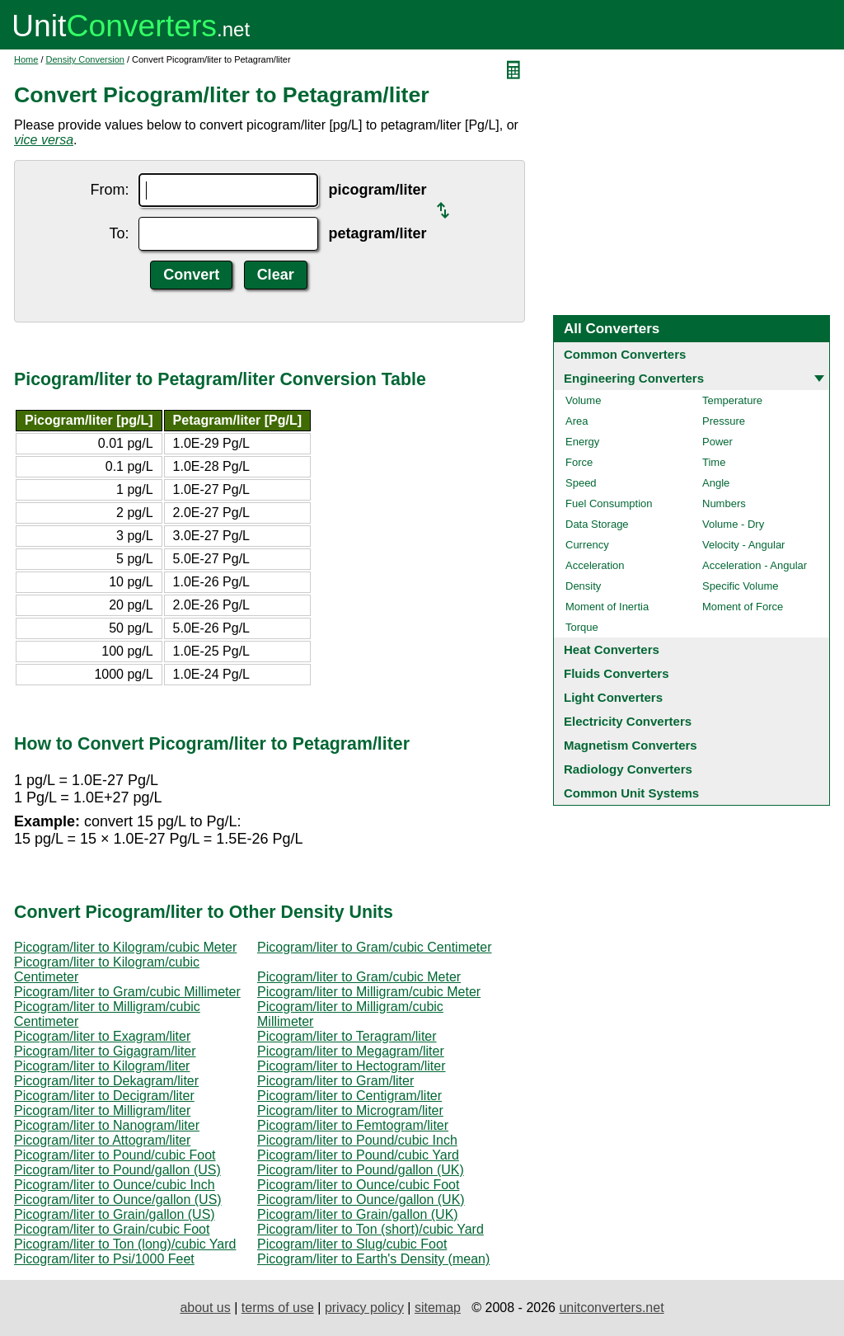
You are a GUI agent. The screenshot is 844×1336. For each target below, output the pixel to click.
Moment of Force (742, 606)
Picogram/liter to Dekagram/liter (106, 1081)
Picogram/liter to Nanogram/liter (106, 1125)
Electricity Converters (628, 721)
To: (119, 233)
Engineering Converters (634, 378)
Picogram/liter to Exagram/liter (102, 1036)
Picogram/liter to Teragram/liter (347, 1036)
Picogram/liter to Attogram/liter (102, 1140)
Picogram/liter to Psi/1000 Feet (104, 1259)
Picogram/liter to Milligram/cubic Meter (369, 992)
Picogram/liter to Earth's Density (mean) (373, 1259)
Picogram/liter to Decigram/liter (104, 1096)
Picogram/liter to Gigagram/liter (105, 1051)
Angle (715, 483)
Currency (587, 545)
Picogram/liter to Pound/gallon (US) (117, 1170)
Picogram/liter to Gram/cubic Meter (359, 977)
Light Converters (613, 697)
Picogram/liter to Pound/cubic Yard (358, 1155)
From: (109, 189)
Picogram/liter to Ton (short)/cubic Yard (370, 1229)
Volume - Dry (733, 524)
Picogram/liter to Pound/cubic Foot (115, 1155)
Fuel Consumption (609, 503)
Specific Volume (740, 586)
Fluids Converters (616, 673)
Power (717, 441)
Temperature (732, 400)
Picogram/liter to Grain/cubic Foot (111, 1229)
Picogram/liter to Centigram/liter (349, 1096)
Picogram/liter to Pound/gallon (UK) (360, 1170)
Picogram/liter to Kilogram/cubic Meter (125, 947)
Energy (582, 441)
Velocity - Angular (743, 545)
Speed (581, 483)
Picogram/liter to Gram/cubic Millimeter (127, 992)
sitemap (438, 1308)
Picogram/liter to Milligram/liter (102, 1110)
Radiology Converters (628, 769)
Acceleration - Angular (754, 565)
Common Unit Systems (631, 793)
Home (26, 59)
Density (583, 586)
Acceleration (595, 565)
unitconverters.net (611, 1308)
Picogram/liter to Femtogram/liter (352, 1125)
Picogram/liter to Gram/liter (335, 1081)
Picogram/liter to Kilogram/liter (102, 1066)
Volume (583, 400)
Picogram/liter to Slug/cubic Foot (352, 1244)
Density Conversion (85, 59)
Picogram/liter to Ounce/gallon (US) (118, 1200)
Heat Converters (611, 649)
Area (576, 421)
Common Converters (625, 354)
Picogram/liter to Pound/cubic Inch (357, 1140)
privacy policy (364, 1308)
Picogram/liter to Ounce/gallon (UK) (361, 1200)
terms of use (277, 1308)
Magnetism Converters (630, 745)
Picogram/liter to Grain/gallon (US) (114, 1214)
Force (579, 462)
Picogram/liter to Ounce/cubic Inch (114, 1185)
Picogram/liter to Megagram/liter (350, 1051)
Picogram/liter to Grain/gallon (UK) (357, 1214)
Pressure (723, 421)
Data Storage (597, 524)
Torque (581, 627)
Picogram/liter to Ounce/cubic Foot (358, 1185)
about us (205, 1308)
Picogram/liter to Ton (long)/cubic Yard (125, 1244)
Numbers (724, 503)
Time (713, 462)
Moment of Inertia (607, 606)
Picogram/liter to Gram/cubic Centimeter (374, 947)
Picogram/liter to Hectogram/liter (351, 1066)
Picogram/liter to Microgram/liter (350, 1110)
